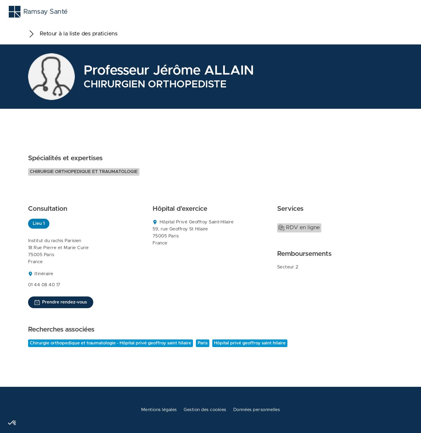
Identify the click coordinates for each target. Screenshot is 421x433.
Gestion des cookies (205, 410)
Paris (203, 343)
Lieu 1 (39, 223)
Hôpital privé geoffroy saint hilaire (250, 343)
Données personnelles (256, 410)
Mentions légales (159, 410)
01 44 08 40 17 (44, 285)
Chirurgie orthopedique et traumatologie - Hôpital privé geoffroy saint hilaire (110, 343)
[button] (12, 423)
